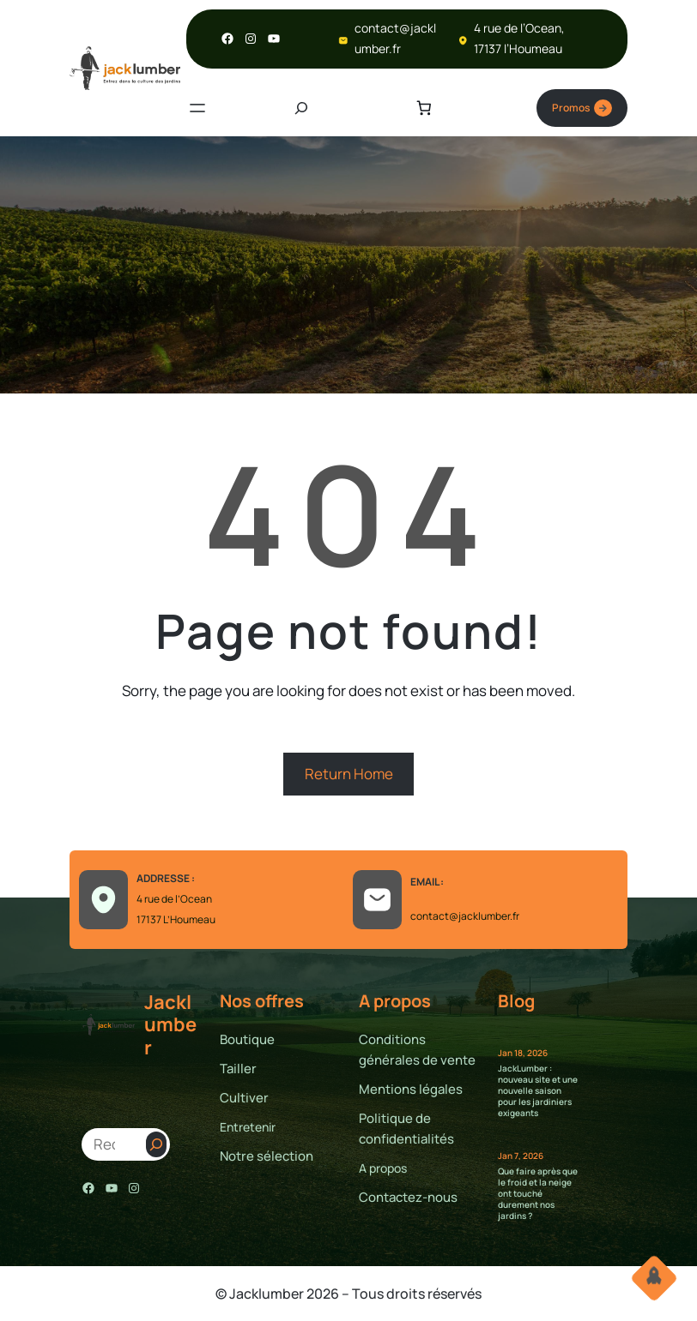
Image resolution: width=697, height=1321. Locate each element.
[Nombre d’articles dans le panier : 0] (424, 108)
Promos (582, 108)
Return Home (349, 774)
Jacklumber (170, 1024)
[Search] (156, 1144)
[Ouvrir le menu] (197, 108)
